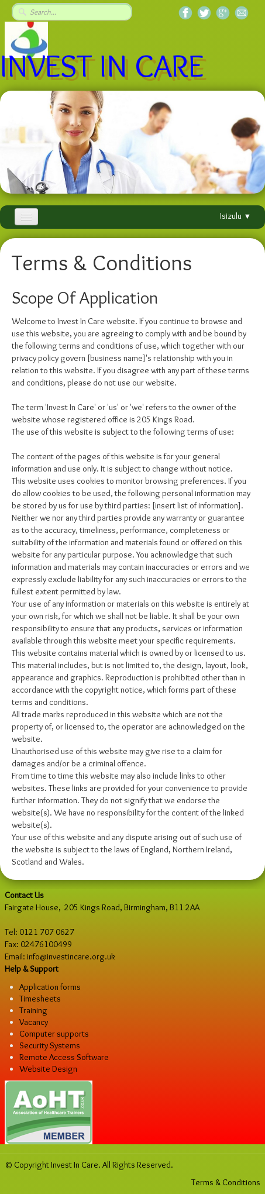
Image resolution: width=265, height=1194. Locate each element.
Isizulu (235, 216)
